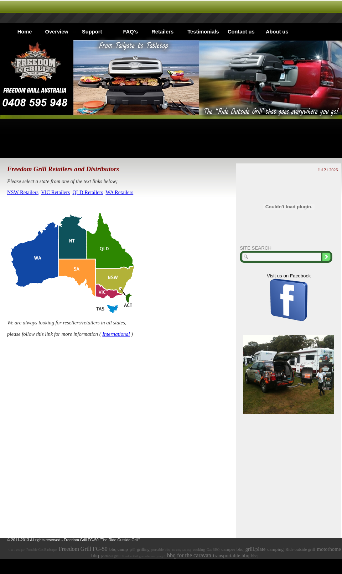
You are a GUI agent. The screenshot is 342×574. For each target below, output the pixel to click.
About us (277, 32)
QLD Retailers (87, 192)
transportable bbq (231, 555)
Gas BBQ (213, 550)
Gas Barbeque (17, 550)
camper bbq (232, 549)
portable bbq (161, 550)
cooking (199, 550)
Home (24, 32)
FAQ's (130, 32)
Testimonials (203, 32)
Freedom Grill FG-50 (83, 549)
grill (132, 550)
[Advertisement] (171, 138)
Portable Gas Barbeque (41, 550)
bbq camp (118, 549)
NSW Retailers (22, 192)
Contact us (241, 32)
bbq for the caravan (189, 555)
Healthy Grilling (181, 550)
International (116, 334)
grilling (143, 549)
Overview (56, 32)
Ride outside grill (300, 549)
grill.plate (255, 549)
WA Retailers (119, 192)
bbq (254, 555)
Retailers (162, 32)
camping (275, 549)
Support (92, 32)
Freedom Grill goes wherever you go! (143, 556)
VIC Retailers (55, 192)
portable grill (110, 556)
